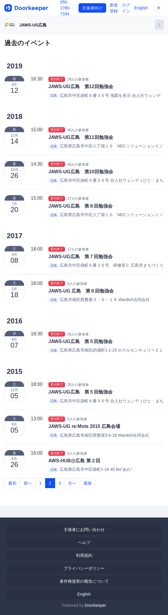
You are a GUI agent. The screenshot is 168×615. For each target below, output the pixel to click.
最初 (12, 483)
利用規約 (84, 555)
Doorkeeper (95, 605)
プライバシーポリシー (84, 568)
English (141, 8)
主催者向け (92, 8)
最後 (88, 483)
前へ (28, 483)
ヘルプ (84, 542)
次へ (72, 483)
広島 (53, 96)
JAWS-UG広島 (33, 25)
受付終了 (56, 79)
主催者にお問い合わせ (84, 529)
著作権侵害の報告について (84, 581)
